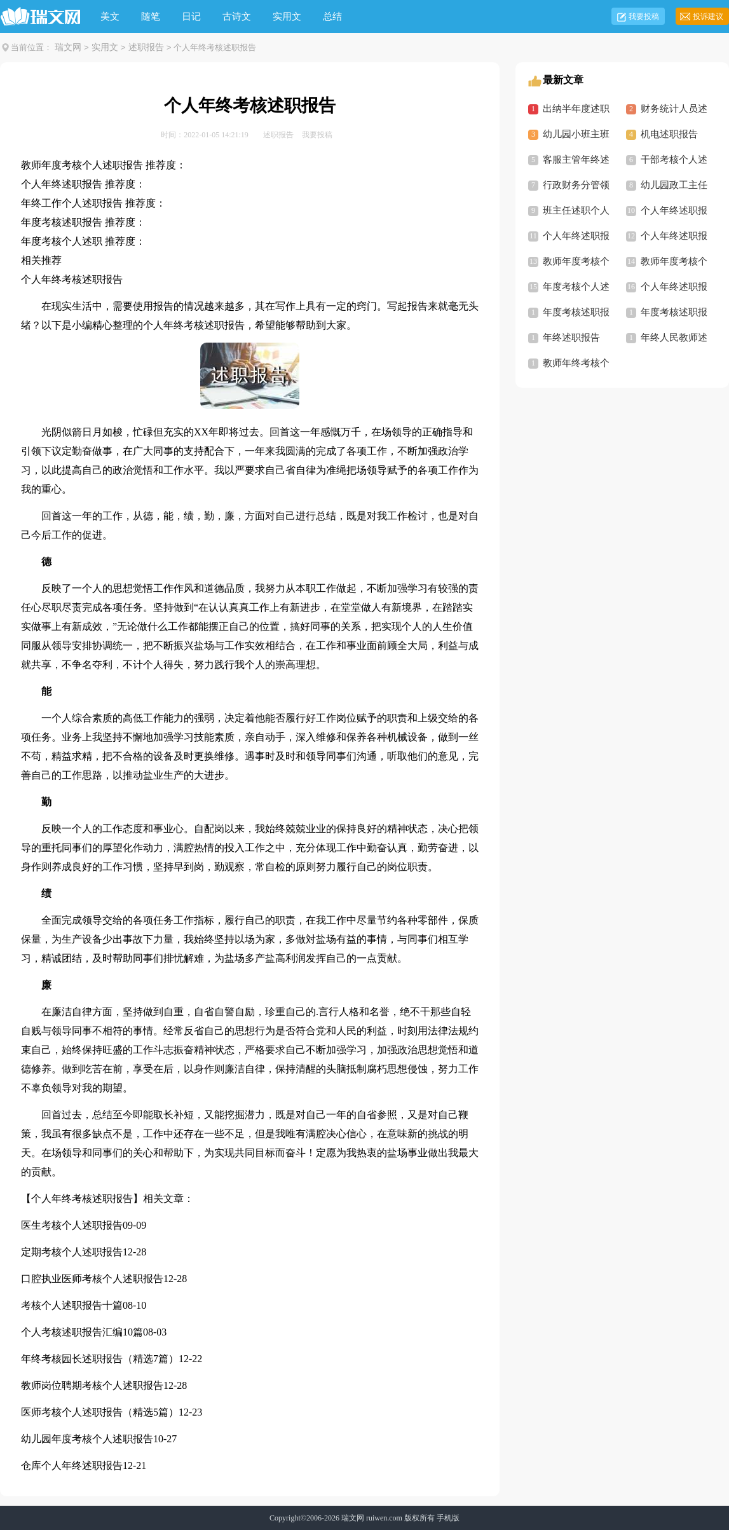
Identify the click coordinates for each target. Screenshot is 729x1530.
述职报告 (146, 47)
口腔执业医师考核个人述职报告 (92, 1278)
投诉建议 (708, 16)
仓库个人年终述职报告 (72, 1465)
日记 (191, 16)
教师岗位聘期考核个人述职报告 (92, 1385)
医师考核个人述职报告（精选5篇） (100, 1412)
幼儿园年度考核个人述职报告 (87, 1438)
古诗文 (236, 16)
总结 (332, 16)
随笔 (150, 16)
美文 (109, 16)
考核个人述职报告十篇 (72, 1305)
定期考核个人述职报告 (72, 1252)
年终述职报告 (571, 337)
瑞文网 (68, 47)
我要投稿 (644, 16)
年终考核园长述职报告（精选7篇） (100, 1358)
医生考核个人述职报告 (72, 1225)
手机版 (448, 1517)
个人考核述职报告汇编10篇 (82, 1332)
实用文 (287, 16)
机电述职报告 (669, 134)
